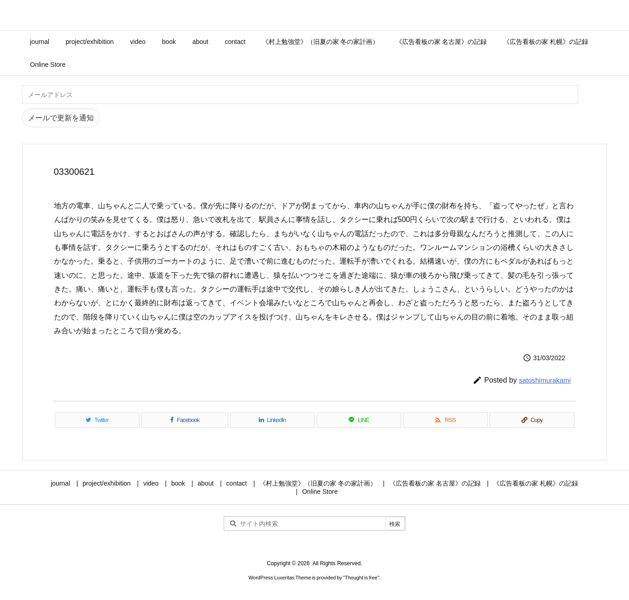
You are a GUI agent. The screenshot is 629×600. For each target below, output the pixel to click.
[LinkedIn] (272, 420)
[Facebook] (184, 420)
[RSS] (445, 420)
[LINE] (359, 420)
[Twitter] (97, 420)
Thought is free (361, 577)
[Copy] (531, 420)
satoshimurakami (544, 380)
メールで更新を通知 (61, 118)
